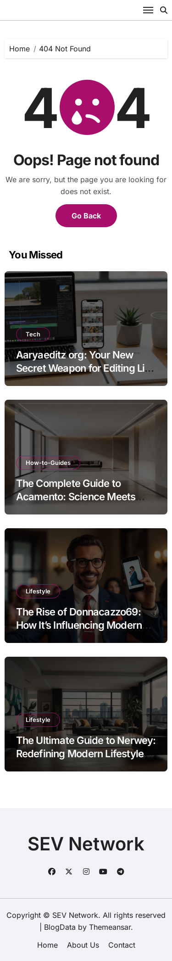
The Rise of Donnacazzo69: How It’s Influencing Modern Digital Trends (79, 625)
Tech (33, 334)
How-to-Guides (48, 462)
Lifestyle (38, 591)
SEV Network (86, 843)
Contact (121, 945)
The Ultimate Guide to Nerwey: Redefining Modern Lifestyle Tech (86, 753)
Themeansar (110, 927)
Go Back (86, 215)
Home (47, 945)
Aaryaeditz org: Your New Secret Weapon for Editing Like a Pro (86, 368)
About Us (83, 945)
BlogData (60, 927)
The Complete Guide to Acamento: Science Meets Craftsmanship (76, 496)
